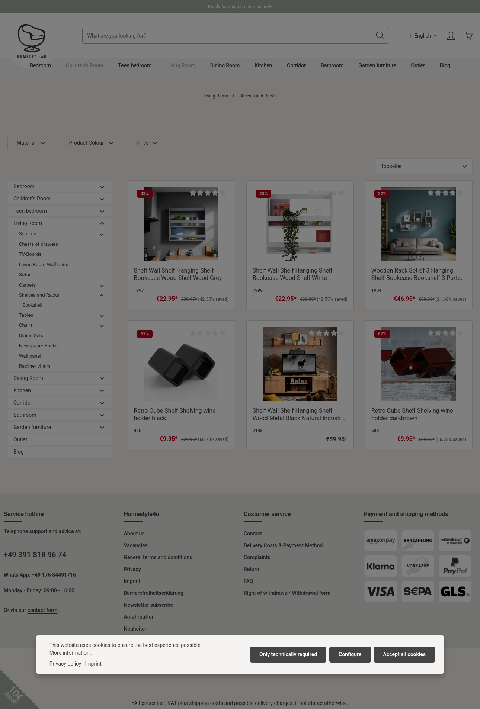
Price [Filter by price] (147, 143)
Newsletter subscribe (148, 605)
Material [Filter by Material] (31, 143)
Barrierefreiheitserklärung (154, 593)
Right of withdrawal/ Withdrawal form (287, 593)
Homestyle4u (142, 514)
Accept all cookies (404, 676)
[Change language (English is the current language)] (421, 35)
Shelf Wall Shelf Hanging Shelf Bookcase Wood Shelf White (293, 274)
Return (251, 569)
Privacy (132, 569)
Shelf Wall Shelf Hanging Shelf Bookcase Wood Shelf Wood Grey (178, 274)
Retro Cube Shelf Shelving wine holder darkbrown (412, 414)
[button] (102, 186)
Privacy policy (65, 685)
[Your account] (451, 36)
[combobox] (227, 36)
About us (134, 533)
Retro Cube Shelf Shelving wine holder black (175, 414)
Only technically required (288, 676)
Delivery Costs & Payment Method (283, 545)
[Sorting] (424, 166)
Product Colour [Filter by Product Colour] (91, 143)
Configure (350, 676)
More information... (71, 674)
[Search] (380, 36)
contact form (43, 610)
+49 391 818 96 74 (35, 554)
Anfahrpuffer (139, 617)
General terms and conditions (158, 557)
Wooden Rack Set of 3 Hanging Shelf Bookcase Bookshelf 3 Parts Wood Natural (416, 274)
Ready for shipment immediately (240, 6)
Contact (253, 533)
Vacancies (136, 545)
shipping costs (206, 703)
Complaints (257, 557)
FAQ (248, 581)
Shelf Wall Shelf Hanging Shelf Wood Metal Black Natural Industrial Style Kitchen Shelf (300, 414)
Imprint (132, 581)
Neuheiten (136, 629)
